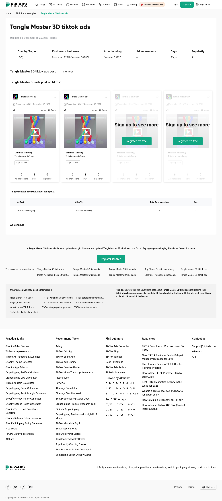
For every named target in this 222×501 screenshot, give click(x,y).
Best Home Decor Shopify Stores (73, 454)
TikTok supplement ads (85, 307)
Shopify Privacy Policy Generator (23, 398)
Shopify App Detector (17, 367)
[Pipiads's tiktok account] (22, 487)
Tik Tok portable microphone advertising (90, 298)
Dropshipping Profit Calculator (22, 388)
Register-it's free (136, 141)
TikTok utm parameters (18, 351)
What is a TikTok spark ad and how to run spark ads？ (162, 393)
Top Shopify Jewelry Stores (70, 439)
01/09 (109, 414)
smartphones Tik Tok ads (22, 307)
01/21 (109, 409)
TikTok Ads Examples (117, 346)
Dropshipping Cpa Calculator (21, 377)
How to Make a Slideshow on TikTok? (162, 399)
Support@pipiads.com (204, 346)
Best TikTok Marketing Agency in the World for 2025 (162, 384)
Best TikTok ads (114, 362)
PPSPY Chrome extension (20, 433)
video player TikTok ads (21, 298)
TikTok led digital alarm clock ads (26, 312)
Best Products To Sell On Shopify (74, 449)
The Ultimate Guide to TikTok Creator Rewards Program (162, 366)
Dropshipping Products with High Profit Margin (77, 416)
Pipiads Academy (115, 372)
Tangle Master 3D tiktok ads (50, 269)
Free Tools (11, 428)
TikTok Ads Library (66, 362)
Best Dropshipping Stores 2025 (73, 398)
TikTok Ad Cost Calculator (20, 382)
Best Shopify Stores (66, 428)
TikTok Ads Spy (64, 351)
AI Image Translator (66, 388)
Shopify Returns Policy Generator (23, 418)
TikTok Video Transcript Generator (74, 372)
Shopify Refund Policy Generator (23, 403)
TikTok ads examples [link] (26, 13)
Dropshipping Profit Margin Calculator (26, 393)
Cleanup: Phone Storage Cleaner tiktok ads (163, 275)
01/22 (131, 404)
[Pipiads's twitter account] (15, 487)
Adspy (59, 346)
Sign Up (187, 4)
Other (133, 393)
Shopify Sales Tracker (17, 346)
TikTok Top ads (114, 356)
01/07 (131, 414)
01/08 (120, 414)
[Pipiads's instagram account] (30, 487)
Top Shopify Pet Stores (68, 433)
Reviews (60, 382)
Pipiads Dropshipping (67, 409)
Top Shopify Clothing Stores (71, 444)
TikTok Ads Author (116, 367)
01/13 (120, 409)
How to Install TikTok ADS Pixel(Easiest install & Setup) (163, 407)
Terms (191, 487)
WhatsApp (198, 351)
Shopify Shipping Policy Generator (24, 423)
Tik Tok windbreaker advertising (57, 298)
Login (175, 4)
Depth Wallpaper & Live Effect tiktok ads (55, 275)
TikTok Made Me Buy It (68, 423)
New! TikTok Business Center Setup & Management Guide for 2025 (162, 357)
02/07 (109, 404)
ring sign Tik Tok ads (20, 302)
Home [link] (9, 13)
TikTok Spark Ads (65, 356)
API (194, 356)
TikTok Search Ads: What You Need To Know (163, 348)
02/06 (120, 404)
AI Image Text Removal (68, 393)
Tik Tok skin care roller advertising (58, 302)
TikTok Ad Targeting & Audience (23, 356)
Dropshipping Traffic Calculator (22, 372)
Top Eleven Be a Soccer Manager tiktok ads (163, 269)
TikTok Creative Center (68, 367)
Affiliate (10, 439)
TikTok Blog (112, 351)
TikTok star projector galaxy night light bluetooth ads (58, 307)
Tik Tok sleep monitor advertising (90, 302)
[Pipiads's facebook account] (8, 487)
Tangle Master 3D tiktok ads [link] (54, 13)
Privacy (178, 487)
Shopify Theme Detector (19, 362)
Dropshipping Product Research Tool (76, 403)
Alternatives (62, 377)
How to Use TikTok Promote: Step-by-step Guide (162, 375)
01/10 (131, 409)
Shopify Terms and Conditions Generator (22, 411)
